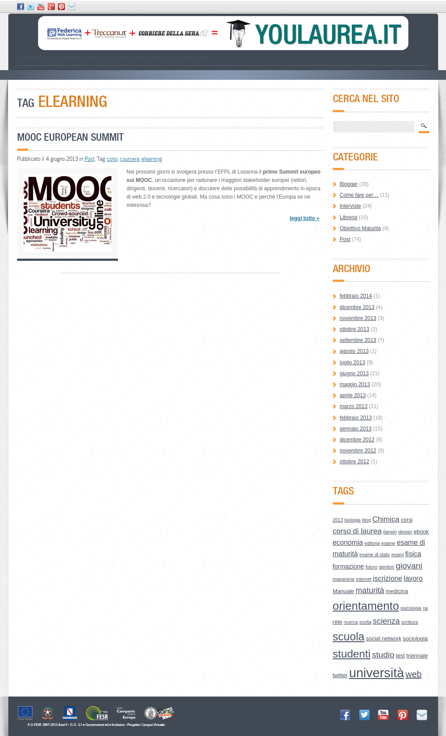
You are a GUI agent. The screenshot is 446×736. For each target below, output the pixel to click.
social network (383, 638)
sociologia (415, 638)
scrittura (409, 622)
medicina (396, 591)
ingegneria (344, 579)
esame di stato (374, 554)
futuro (371, 566)
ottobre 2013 (354, 329)
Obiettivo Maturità (360, 228)
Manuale (343, 591)
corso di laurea (357, 531)
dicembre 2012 (357, 440)
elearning (152, 158)
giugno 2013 (354, 373)
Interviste (350, 206)
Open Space (176, 57)
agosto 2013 (354, 351)
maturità (370, 590)
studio (383, 654)
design (405, 531)
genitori (386, 566)
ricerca (351, 622)
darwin (389, 531)
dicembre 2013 (357, 307)
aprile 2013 (353, 395)
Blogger (349, 184)
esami (397, 554)
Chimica (385, 519)
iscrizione (388, 578)
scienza (386, 621)
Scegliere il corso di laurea (48, 57)
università (376, 672)
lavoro (412, 578)
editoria (372, 543)
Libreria (348, 217)
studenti (352, 654)
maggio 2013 (355, 384)
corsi (112, 158)
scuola (349, 636)
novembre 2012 (358, 451)
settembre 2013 (358, 340)
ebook (421, 531)
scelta (365, 622)
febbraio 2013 (356, 418)
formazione (348, 566)
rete (338, 622)
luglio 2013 (352, 362)
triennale (417, 655)
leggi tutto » (304, 218)
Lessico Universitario (137, 57)
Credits (199, 57)
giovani (409, 565)
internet (364, 579)
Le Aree (87, 57)
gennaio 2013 (356, 429)
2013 (338, 520)
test (400, 655)
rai (425, 608)
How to (105, 57)
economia (348, 542)
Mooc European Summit (70, 137)
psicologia (410, 608)
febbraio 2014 (356, 296)
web (414, 674)
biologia (353, 520)
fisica (413, 554)
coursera (129, 158)
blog (366, 520)
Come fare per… (359, 195)
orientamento (366, 606)
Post (90, 158)
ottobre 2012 (354, 462)
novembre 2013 (358, 318)
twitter (340, 675)
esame (388, 543)
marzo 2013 (354, 406)
